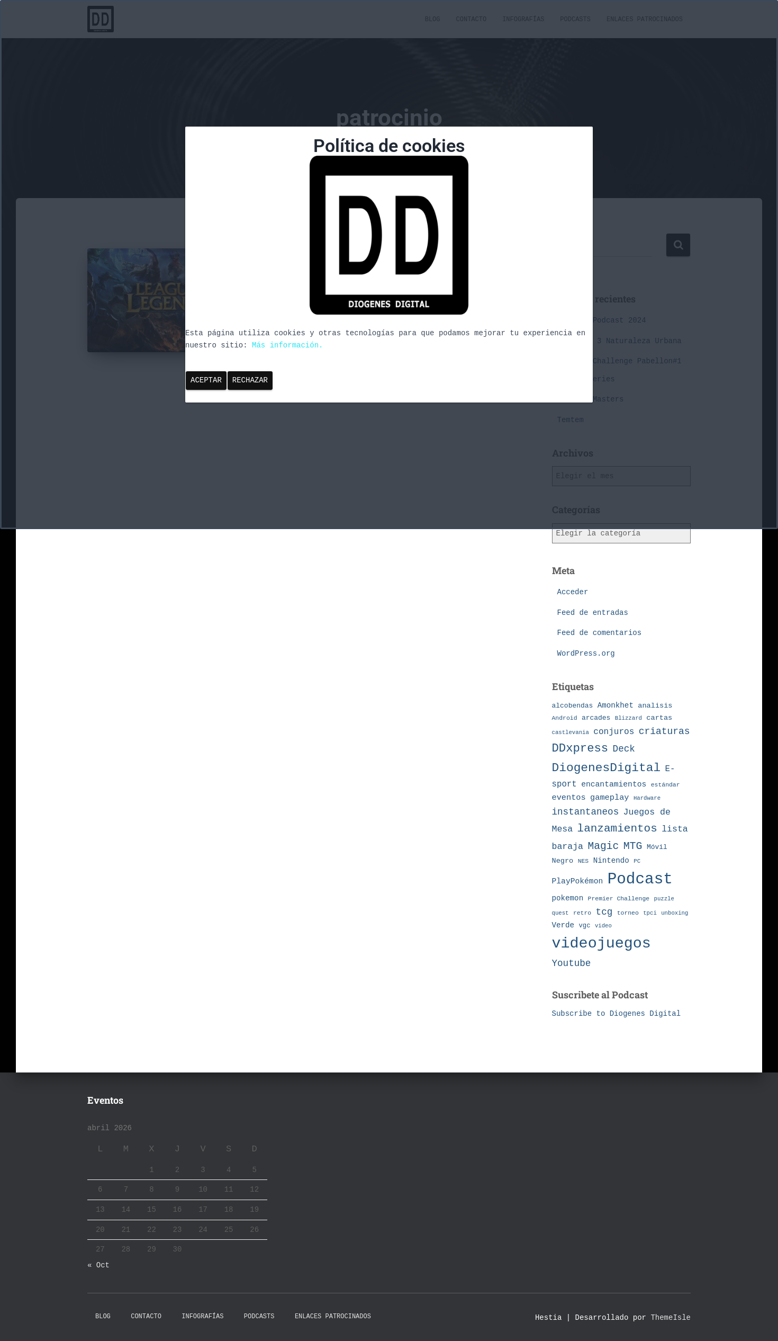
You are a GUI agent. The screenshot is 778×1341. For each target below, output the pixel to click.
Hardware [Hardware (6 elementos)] (647, 798)
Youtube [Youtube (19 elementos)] (571, 963)
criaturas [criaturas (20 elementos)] (664, 731)
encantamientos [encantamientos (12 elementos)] (613, 784)
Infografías (202, 1316)
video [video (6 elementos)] (603, 926)
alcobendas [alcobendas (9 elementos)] (572, 706)
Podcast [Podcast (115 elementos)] (640, 879)
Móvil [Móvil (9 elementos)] (657, 847)
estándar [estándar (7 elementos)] (665, 784)
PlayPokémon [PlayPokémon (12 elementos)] (577, 881)
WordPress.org (586, 653)
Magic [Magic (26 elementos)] (603, 846)
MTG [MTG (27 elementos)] (633, 846)
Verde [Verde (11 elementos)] (563, 925)
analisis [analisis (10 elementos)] (655, 706)
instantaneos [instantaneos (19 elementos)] (585, 812)
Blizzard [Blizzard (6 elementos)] (628, 718)
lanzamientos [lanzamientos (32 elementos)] (617, 829)
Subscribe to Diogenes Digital (616, 1013)
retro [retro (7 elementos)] (582, 912)
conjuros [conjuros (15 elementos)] (613, 732)
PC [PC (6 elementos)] (637, 861)
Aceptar (206, 380)
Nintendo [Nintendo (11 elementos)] (611, 860)
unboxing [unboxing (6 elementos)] (674, 913)
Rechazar (250, 380)
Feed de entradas (592, 613)
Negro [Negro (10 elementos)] (563, 861)
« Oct (98, 1265)
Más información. (287, 345)
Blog (103, 1316)
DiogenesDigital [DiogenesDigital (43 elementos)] (606, 768)
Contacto (146, 1316)
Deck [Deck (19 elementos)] (624, 749)
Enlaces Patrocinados (333, 1316)
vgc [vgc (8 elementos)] (585, 925)
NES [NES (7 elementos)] (583, 860)
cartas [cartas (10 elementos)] (659, 718)
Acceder (573, 592)
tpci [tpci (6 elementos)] (650, 913)
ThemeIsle (670, 1317)
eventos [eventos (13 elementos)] (569, 797)
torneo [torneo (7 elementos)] (628, 912)
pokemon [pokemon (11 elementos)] (568, 898)
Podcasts (259, 1316)
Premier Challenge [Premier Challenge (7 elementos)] (619, 898)
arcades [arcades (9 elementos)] (596, 718)
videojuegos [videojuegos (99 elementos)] (601, 943)
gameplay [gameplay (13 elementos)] (609, 797)
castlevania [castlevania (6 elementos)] (570, 732)
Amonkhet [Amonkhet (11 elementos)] (616, 705)
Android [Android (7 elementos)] (564, 717)
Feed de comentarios (599, 633)
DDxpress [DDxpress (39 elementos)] (580, 748)
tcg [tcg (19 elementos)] (604, 912)
